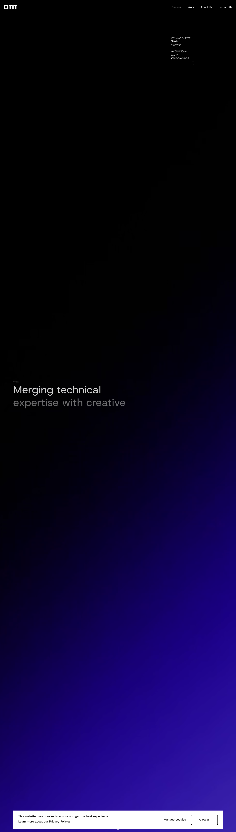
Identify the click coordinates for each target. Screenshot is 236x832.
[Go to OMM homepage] (10, 7)
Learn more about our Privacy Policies (44, 821)
